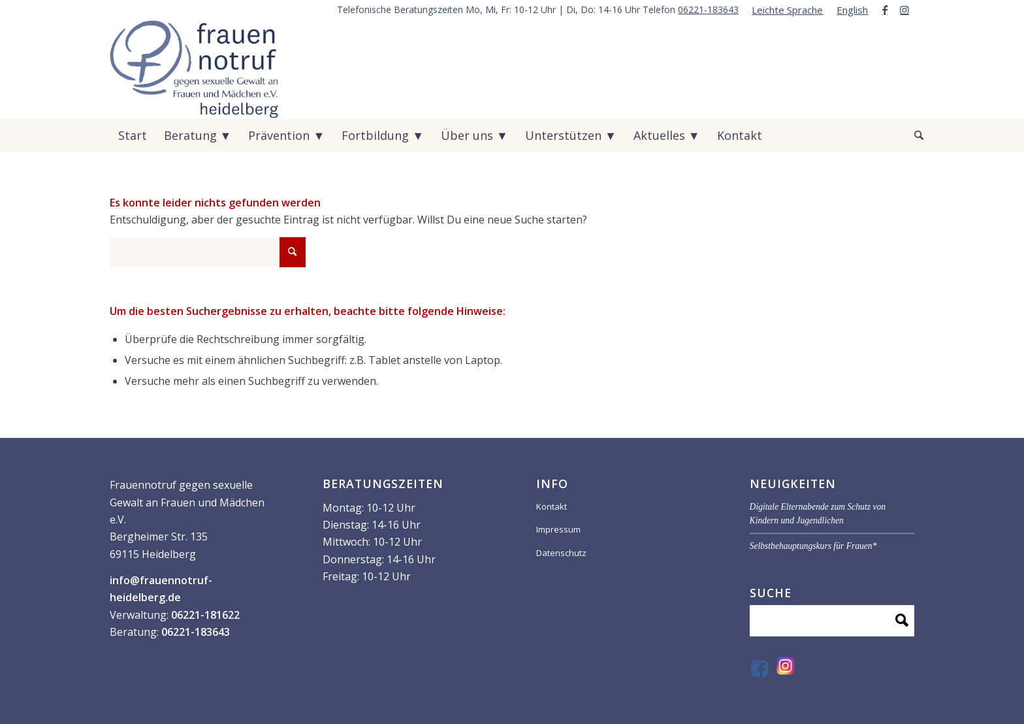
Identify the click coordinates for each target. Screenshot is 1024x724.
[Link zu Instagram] (904, 10)
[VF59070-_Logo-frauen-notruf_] (194, 69)
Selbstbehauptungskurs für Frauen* (813, 546)
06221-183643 (708, 9)
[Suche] (910, 135)
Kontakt (551, 506)
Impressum (558, 529)
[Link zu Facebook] (884, 10)
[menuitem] (787, 10)
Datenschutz (561, 553)
